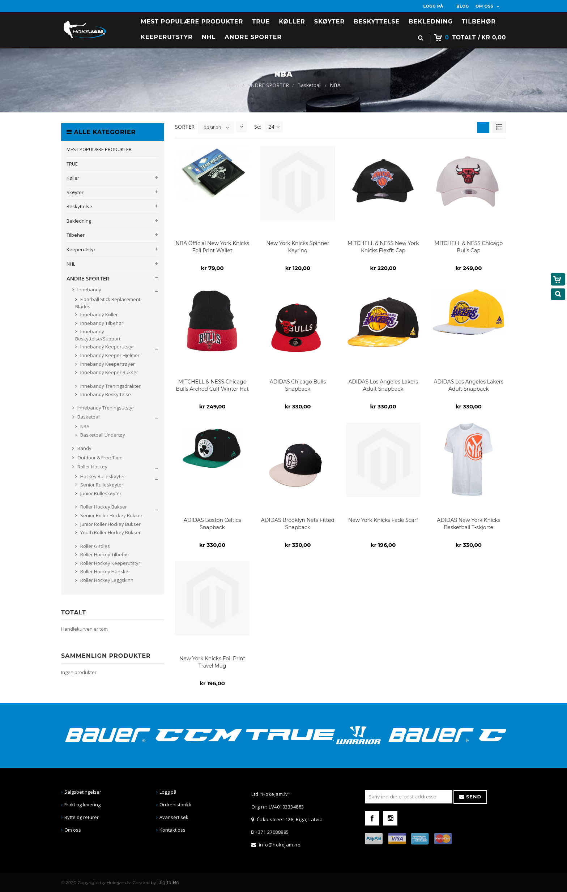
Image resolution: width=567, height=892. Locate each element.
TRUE (72, 163)
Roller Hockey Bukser (103, 506)
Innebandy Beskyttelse (105, 394)
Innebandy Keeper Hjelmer (109, 355)
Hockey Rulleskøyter (102, 476)
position (212, 127)
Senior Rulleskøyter (101, 484)
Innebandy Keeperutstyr (106, 346)
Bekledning (79, 221)
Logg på (167, 792)
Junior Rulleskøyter (100, 493)
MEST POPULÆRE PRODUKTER (99, 149)
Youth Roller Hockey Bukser (110, 532)
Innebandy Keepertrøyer (107, 364)
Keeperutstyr (81, 249)
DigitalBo (168, 882)
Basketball (309, 85)
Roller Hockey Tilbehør (104, 554)
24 (274, 126)
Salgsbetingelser (82, 792)
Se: (257, 126)
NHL (71, 264)
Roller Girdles (94, 546)
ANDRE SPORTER (268, 85)
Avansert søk (173, 817)
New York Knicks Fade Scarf (383, 520)
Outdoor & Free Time (99, 457)
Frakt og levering (82, 804)
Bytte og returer (81, 817)
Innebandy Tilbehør (101, 323)
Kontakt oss (172, 830)
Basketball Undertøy (102, 435)
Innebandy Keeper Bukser (108, 372)
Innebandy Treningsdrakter (110, 386)
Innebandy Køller (98, 314)
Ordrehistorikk (175, 804)
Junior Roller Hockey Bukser (110, 524)
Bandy (83, 448)
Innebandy (88, 289)
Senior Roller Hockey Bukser (110, 515)
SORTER (185, 126)
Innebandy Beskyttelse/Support (97, 335)
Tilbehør (76, 235)
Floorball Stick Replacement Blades (107, 303)
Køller (73, 178)
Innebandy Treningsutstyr (105, 407)
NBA (84, 426)
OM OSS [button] (487, 6)
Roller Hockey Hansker (104, 571)
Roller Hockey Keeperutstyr (109, 563)
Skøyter (75, 192)
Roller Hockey (91, 466)
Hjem (232, 85)
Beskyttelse (79, 206)
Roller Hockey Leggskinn (106, 580)
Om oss (72, 830)
